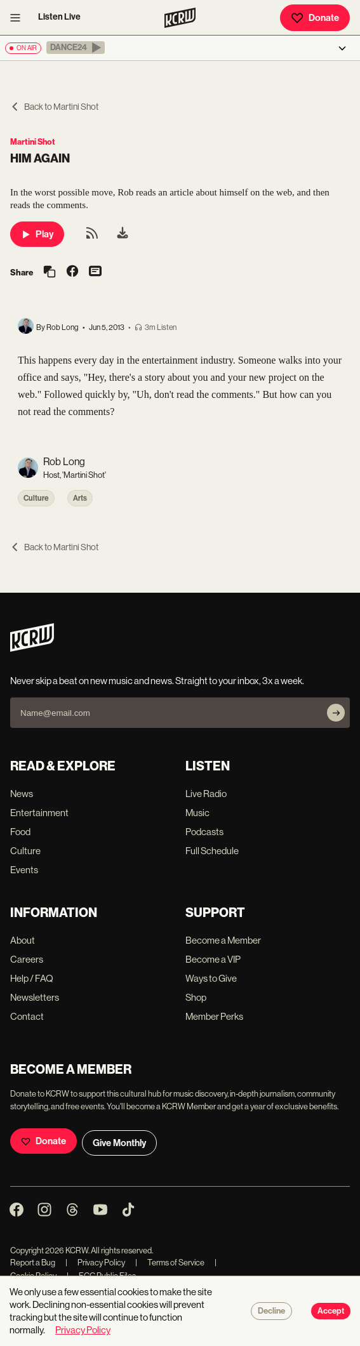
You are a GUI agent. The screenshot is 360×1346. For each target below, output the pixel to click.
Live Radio (206, 793)
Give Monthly (119, 1143)
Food (20, 831)
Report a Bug (32, 1262)
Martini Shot (32, 142)
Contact (27, 1016)
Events (24, 869)
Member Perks (214, 1016)
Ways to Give (211, 978)
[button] (75, 47)
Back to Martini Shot (54, 107)
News (21, 793)
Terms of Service (169, 1262)
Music (197, 812)
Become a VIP (213, 959)
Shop (195, 997)
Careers (26, 959)
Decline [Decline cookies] (271, 1311)
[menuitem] (122, 234)
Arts (80, 498)
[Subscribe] (336, 713)
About (22, 940)
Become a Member (223, 940)
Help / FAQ (31, 978)
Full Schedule (212, 850)
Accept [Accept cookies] (330, 1311)
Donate (315, 17)
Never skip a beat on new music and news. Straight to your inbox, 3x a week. (157, 680)
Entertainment (39, 812)
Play (37, 234)
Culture (36, 498)
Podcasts (204, 831)
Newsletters (34, 997)
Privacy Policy (95, 1262)
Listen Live (59, 16)
